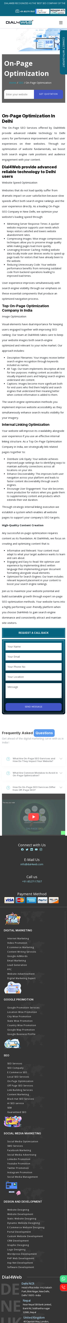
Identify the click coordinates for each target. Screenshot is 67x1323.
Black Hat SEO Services (20, 1098)
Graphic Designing (18, 1245)
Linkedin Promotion (18, 1159)
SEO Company (15, 1067)
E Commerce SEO (17, 1072)
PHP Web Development (20, 1258)
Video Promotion (17, 942)
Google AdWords (17, 956)
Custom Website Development (25, 1236)
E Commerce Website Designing (25, 1227)
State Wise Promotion (20, 1020)
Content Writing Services (21, 951)
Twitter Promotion (18, 1168)
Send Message (33, 707)
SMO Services (15, 1145)
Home (12, 82)
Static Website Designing (21, 1218)
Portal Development (19, 1231)
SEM (9, 1107)
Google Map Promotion (21, 1029)
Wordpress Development (22, 1253)
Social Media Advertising (21, 1154)
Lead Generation (17, 965)
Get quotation (48, 94)
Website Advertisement (21, 973)
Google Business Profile (21, 1034)
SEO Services (14, 1063)
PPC (9, 969)
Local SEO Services (18, 1076)
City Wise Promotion (19, 1016)
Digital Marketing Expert (21, 978)
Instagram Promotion (19, 1172)
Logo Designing (16, 1249)
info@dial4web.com (32, 864)
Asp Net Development (20, 1262)
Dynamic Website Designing (23, 1223)
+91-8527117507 (32, 881)
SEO (21, 82)
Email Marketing (16, 960)
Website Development (20, 1214)
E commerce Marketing (20, 947)
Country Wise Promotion (21, 1025)
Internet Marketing (18, 938)
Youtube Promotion (18, 1163)
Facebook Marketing (19, 1150)
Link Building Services (20, 1090)
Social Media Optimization (22, 1141)
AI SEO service (15, 1103)
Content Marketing (18, 1094)
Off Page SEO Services (20, 1085)
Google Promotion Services (23, 1007)
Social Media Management (22, 1176)
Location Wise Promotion (22, 1012)
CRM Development (18, 1240)
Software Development (20, 1267)
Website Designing (18, 1209)
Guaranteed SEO (16, 1112)
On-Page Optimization (20, 1081)
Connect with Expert (63, 52)
